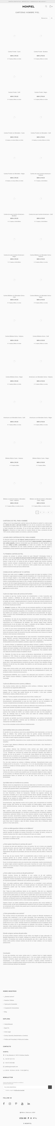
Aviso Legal (7, 1032)
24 (52, 18)
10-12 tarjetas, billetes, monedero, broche (14, 506)
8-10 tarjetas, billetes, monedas (41, 262)
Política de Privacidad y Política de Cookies (16, 1039)
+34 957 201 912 (10, 1059)
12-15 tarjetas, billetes (14, 465)
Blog (5, 1012)
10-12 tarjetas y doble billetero (40, 180)
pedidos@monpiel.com (11, 1066)
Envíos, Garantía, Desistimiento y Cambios (16, 1035)
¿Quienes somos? (9, 996)
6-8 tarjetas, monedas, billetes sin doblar (14, 140)
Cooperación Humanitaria (11, 1008)
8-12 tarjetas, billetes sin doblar (14, 343)
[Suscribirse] (50, 1087)
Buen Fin (6, 1028)
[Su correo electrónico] (25, 1087)
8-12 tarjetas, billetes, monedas (41, 384)
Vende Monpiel (8, 1024)
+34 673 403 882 (10, 1063)
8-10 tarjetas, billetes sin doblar (14, 58)
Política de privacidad (19, 1090)
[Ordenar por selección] (44, 18)
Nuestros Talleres (9, 1000)
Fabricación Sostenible (10, 1004)
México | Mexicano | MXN (27, 1112)
